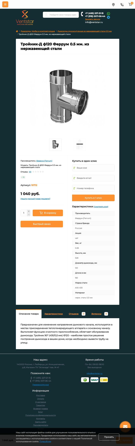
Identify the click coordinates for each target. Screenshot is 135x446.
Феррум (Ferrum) (44, 161)
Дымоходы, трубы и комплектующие (38, 31)
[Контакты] (122, 4)
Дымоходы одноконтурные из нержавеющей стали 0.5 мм (85, 31)
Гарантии (40, 405)
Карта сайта (40, 422)
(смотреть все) (101, 206)
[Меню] (5, 4)
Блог (40, 412)
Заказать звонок (92, 19)
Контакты (40, 418)
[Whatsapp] (108, 13)
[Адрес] (113, 4)
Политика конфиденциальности (40, 415)
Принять (109, 437)
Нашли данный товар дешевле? (35, 199)
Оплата (40, 399)
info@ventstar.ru (94, 22)
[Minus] (28, 214)
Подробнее (64, 441)
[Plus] (28, 211)
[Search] (46, 15)
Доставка (40, 395)
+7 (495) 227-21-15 (94, 13)
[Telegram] (108, 17)
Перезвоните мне (40, 385)
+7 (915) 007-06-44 (95, 16)
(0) (30, 172)
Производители (40, 425)
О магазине (40, 402)
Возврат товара (40, 409)
